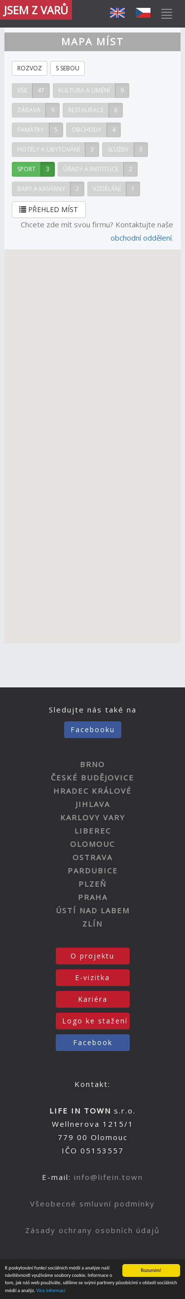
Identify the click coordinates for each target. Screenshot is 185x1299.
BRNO (92, 764)
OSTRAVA (92, 857)
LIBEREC (92, 830)
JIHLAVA (92, 804)
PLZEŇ (92, 884)
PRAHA (93, 897)
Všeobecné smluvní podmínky (92, 1203)
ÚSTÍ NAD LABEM (93, 910)
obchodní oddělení (141, 238)
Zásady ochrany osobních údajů (92, 1230)
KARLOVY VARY (92, 817)
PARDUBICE (93, 870)
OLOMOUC (92, 844)
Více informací (51, 1291)
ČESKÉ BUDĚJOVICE (92, 777)
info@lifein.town (108, 1177)
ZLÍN (92, 923)
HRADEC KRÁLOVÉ (92, 791)
